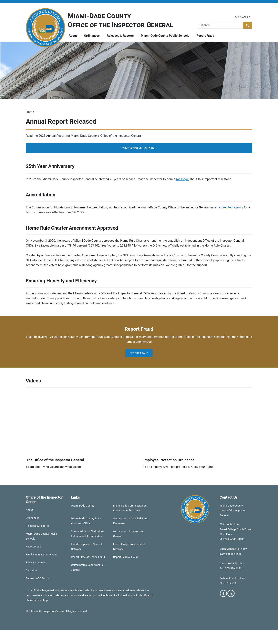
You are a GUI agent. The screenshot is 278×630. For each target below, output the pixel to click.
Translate (240, 16)
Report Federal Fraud (125, 556)
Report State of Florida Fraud (88, 556)
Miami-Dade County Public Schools (165, 35)
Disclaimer (32, 570)
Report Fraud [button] (139, 353)
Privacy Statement (36, 562)
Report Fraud (205, 35)
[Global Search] (220, 25)
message (182, 179)
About (73, 35)
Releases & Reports (120, 35)
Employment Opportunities (41, 554)
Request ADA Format (38, 578)
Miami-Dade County (82, 505)
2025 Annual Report (139, 148)
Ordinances (92, 35)
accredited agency (230, 207)
